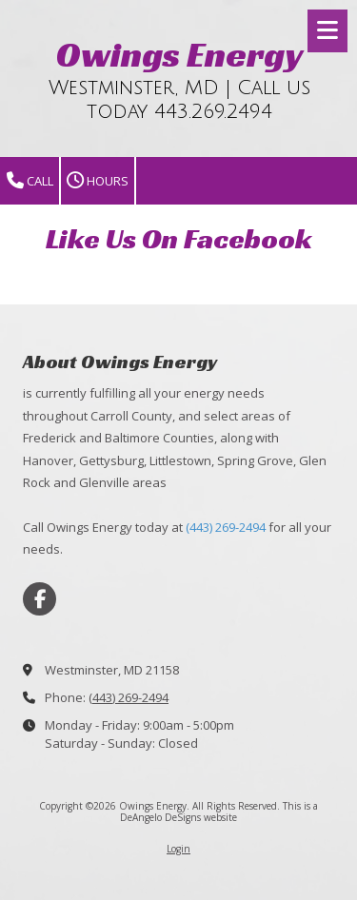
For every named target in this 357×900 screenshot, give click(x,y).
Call (30, 181)
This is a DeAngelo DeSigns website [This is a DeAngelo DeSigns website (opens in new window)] (219, 811)
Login (178, 848)
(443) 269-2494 (226, 527)
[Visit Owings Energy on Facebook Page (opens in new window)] (39, 599)
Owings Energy (179, 54)
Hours (98, 181)
